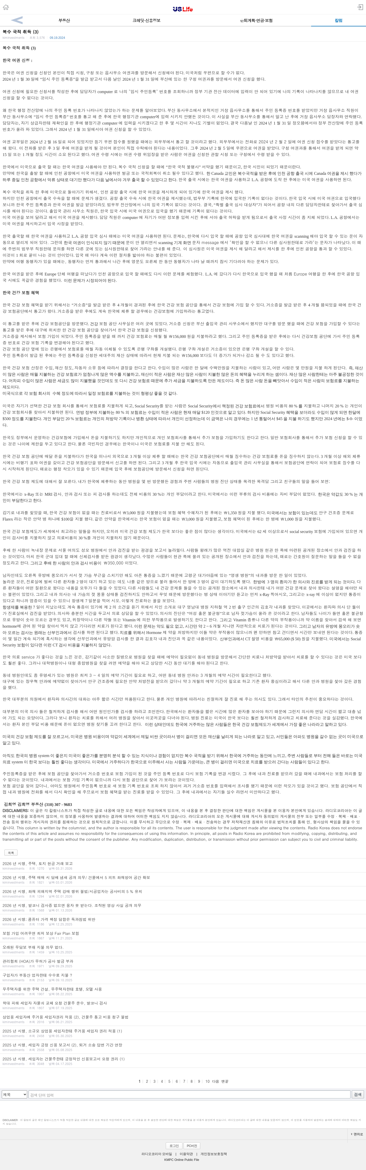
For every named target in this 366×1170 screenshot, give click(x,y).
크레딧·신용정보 (146, 20)
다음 (215, 1081)
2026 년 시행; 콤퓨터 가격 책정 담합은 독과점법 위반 (183, 921)
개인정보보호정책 (214, 1154)
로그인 (174, 1146)
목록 (11, 853)
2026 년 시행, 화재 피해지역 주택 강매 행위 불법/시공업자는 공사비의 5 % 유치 (183, 893)
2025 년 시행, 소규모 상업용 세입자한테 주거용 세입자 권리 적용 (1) (183, 1033)
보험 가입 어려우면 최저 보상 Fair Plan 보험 (183, 935)
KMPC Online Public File (181, 1160)
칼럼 (338, 20)
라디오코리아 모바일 (157, 1154)
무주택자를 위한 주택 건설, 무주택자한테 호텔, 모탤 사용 (183, 991)
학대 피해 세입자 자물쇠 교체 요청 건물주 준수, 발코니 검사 (183, 1005)
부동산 (64, 20)
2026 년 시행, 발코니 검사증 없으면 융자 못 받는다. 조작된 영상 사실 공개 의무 (183, 907)
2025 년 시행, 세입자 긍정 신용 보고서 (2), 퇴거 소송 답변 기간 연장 (183, 1047)
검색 (358, 1094)
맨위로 (357, 1134)
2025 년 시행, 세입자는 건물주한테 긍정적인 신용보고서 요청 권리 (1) (183, 1061)
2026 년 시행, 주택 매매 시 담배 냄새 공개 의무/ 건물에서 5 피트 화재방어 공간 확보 (183, 879)
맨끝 (224, 1081)
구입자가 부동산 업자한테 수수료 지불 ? (183, 977)
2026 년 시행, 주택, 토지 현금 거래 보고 (183, 865)
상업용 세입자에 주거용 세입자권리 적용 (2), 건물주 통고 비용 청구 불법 (183, 1019)
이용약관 (186, 1154)
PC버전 (192, 1146)
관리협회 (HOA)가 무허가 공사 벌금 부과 (183, 963)
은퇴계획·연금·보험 (256, 20)
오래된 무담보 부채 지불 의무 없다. (183, 949)
